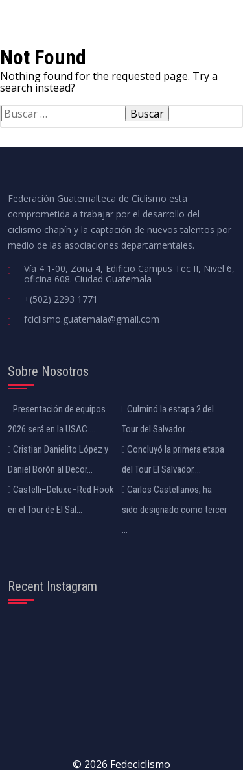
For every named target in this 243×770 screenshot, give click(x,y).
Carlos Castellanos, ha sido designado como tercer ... (174, 510)
